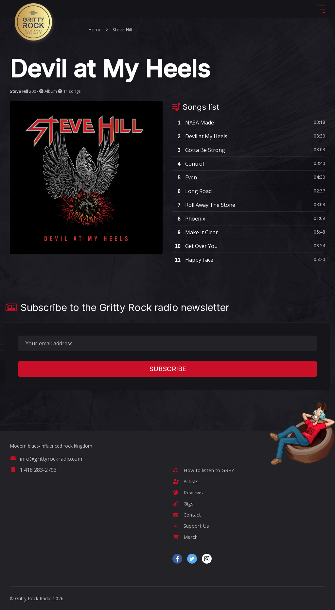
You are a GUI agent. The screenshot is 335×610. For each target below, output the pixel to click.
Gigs (183, 503)
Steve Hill (122, 29)
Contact (186, 514)
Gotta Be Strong (198, 150)
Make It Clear (195, 232)
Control (188, 163)
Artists (185, 481)
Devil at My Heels (199, 136)
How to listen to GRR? (203, 470)
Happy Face (192, 259)
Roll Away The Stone (203, 204)
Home (94, 29)
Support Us (190, 525)
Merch (185, 537)
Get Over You (195, 246)
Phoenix (188, 218)
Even (184, 177)
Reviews (187, 492)
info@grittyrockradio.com (46, 458)
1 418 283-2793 (33, 469)
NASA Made (193, 122)
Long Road (192, 191)
